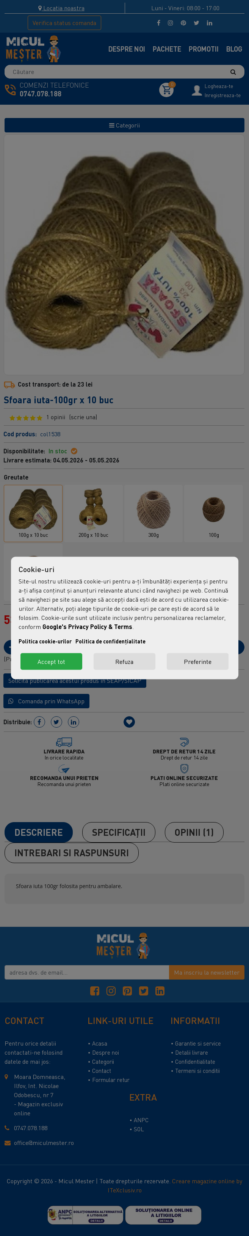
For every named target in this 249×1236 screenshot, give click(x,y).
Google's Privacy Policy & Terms (87, 626)
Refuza (124, 661)
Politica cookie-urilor (45, 641)
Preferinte (197, 661)
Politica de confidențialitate (110, 641)
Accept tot (51, 661)
